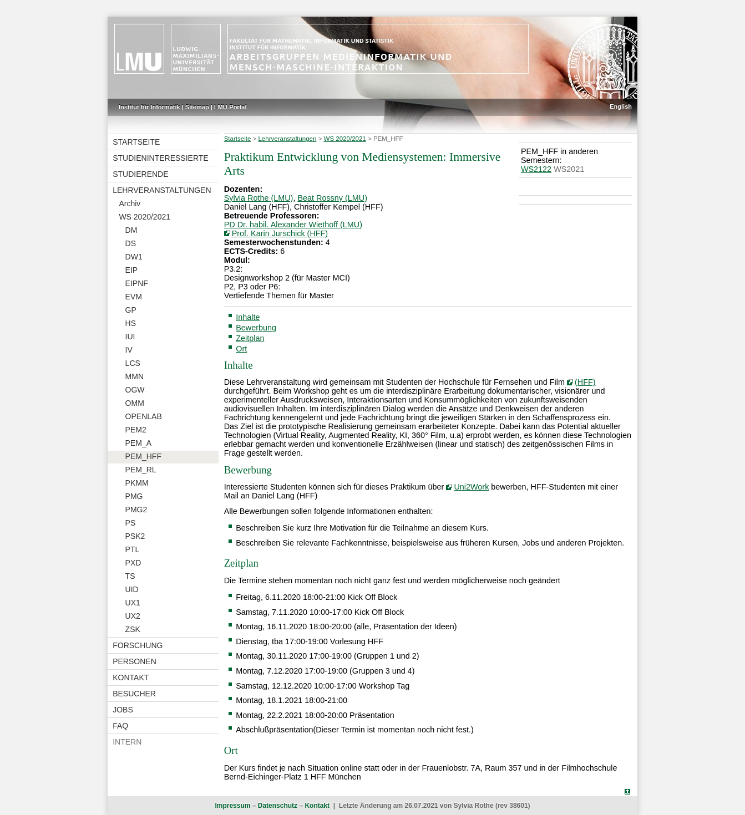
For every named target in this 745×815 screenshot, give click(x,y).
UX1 (132, 602)
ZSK (132, 629)
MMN (134, 376)
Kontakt (131, 677)
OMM (134, 403)
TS (130, 576)
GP (130, 309)
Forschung (138, 645)
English (621, 106)
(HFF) (585, 382)
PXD (133, 562)
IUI (130, 336)
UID (132, 589)
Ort (241, 348)
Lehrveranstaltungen (162, 190)
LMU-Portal (230, 107)
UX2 (132, 616)
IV (129, 349)
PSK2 (135, 536)
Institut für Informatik (149, 107)
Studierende (140, 174)
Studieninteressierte (160, 158)
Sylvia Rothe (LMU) (258, 197)
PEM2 (135, 429)
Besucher (134, 693)
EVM (133, 296)
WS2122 (536, 169)
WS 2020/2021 (144, 216)
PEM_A (138, 443)
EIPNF (136, 283)
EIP (131, 270)
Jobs (123, 709)
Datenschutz (277, 805)
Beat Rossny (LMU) (332, 197)
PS (130, 522)
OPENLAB (143, 416)
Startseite (136, 141)
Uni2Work (471, 486)
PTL (132, 549)
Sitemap (197, 107)
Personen (134, 661)
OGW (135, 389)
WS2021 (569, 169)
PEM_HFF (143, 456)
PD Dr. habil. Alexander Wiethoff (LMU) (293, 224)
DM (131, 230)
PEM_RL (140, 469)
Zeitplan (250, 338)
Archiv (129, 203)
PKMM (137, 482)
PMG (134, 496)
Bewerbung (256, 327)
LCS (132, 363)
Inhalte (248, 317)
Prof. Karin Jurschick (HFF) (280, 233)
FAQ (120, 725)
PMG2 (136, 509)
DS (130, 243)
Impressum (232, 805)
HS (130, 323)
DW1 (134, 256)
